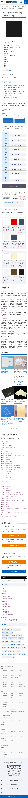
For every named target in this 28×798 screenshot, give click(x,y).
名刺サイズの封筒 (6, 478)
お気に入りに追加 (14, 186)
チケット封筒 (9, 642)
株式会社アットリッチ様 (7, 399)
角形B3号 (21, 731)
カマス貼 (4, 638)
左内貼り (21, 384)
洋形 (4, 593)
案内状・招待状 (6, 486)
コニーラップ (16, 629)
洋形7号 (5, 702)
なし (6, 115)
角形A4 (24, 420)
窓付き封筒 (5, 457)
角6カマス (21, 702)
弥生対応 (13, 709)
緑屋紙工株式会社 (16, 775)
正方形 (4, 250)
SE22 (4, 740)
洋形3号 (20, 695)
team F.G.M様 (4, 339)
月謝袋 (4, 443)
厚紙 (3, 642)
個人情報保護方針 (14, 789)
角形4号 (5, 675)
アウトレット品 (12, 638)
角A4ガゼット (6, 722)
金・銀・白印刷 (12, 97)
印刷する (7, 109)
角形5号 (13, 675)
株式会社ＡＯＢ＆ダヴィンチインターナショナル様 (14, 299)
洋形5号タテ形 (6, 689)
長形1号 (5, 682)
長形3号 (20, 682)
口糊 (3, 113)
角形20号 (5, 673)
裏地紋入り (11, 651)
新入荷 (5, 617)
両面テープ (19, 115)
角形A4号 (13, 673)
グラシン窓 (17, 642)
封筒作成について (14, 545)
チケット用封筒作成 (7, 453)
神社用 (5, 601)
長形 (4, 591)
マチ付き (13, 645)
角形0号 (5, 670)
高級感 (9, 70)
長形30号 (21, 684)
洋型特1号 (21, 693)
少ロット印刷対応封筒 (6, 750)
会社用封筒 (5, 441)
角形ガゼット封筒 (6, 498)
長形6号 (13, 684)
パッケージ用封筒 (6, 471)
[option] (14, 28)
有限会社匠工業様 (19, 399)
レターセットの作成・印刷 (9, 469)
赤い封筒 (18, 651)
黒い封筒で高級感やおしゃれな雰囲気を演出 (13, 455)
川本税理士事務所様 (19, 418)
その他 (12, 727)
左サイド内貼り (5, 372)
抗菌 (3, 629)
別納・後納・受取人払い (8, 445)
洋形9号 (13, 702)
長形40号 (5, 686)
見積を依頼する (14, 562)
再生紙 (18, 645)
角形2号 (22, 401)
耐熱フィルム (16, 654)
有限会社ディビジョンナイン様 (9, 331)
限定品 (23, 654)
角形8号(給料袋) (14, 677)
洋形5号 (13, 700)
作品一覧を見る (14, 429)
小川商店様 (3, 369)
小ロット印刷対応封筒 (10, 620)
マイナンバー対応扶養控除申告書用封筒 (12, 467)
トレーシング (5, 645)
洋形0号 (5, 693)
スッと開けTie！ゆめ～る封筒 (10, 496)
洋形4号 (11, 401)
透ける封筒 (5, 502)
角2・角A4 (21, 752)
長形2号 (13, 682)
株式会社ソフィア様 (6, 311)
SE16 (3, 216)
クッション (21, 638)
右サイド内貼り (18, 403)
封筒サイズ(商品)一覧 (7, 666)
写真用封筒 (5, 488)
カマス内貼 (3, 403)
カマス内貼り (21, 381)
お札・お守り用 (6, 727)
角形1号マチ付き (7, 720)
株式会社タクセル (14, 780)
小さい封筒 (6, 607)
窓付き (17, 648)
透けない (4, 654)
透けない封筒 (5, 504)
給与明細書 (6, 596)
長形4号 (5, 684)
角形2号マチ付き (14, 720)
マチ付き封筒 (5, 474)
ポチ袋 (4, 449)
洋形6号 (20, 700)
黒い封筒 (5, 70)
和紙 (23, 645)
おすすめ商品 (5, 657)
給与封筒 (22, 648)
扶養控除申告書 (6, 715)
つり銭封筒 (5, 451)
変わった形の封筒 (6, 490)
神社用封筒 (5, 482)
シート (19, 382)
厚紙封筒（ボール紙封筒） (9, 447)
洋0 (4, 752)
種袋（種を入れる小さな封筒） (10, 516)
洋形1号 (13, 693)
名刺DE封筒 (13, 736)
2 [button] (15, 41)
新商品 (12, 657)
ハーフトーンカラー (7, 632)
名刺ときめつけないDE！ (8, 480)
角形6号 (20, 675)
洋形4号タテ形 (22, 686)
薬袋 (3, 484)
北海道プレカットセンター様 (8, 292)
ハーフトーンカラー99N (8, 635)
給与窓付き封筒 (6, 459)
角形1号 (13, 670)
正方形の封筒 (5, 506)
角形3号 (10, 423)
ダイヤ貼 (18, 635)
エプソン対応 (6, 711)
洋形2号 (5, 695)
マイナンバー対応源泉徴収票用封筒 (11, 465)
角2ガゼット (21, 720)
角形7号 (5, 677)
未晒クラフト (10, 648)
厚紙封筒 (6, 612)
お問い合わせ (14, 571)
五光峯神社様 (4, 318)
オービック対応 (22, 709)
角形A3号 (13, 731)
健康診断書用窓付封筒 (8, 463)
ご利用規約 (14, 793)
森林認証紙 (9, 629)
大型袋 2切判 (6, 731)
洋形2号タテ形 (14, 686)
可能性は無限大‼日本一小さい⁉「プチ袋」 (13, 500)
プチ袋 (20, 736)
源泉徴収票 (21, 711)
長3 (12, 752)
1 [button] (13, 41)
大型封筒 (4, 476)
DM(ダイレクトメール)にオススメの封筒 (12, 494)
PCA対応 (5, 709)
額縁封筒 (5, 704)
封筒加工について (14, 536)
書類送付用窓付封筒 (7, 461)
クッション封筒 (8, 615)
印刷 (3, 103)
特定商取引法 (14, 785)
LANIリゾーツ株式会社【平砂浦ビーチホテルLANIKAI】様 (7, 419)
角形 (4, 588)
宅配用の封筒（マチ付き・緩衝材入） (12, 492)
